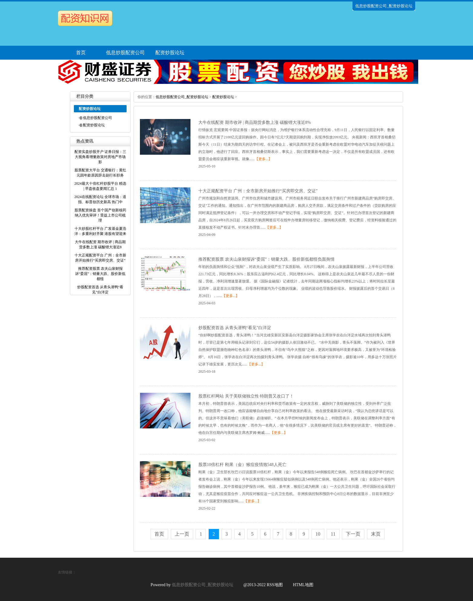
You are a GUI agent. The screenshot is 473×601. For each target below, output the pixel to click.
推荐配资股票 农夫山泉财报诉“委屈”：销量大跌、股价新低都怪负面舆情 (266, 259)
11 (333, 534)
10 (318, 534)
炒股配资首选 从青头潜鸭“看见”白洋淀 (234, 327)
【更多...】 (263, 159)
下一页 (353, 534)
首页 (81, 52)
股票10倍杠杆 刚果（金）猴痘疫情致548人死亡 (242, 464)
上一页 (182, 534)
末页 (376, 534)
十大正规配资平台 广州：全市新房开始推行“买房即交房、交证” (258, 191)
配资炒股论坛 (169, 52)
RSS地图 (275, 585)
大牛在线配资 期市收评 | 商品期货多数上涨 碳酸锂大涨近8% (254, 122)
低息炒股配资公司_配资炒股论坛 (182, 97)
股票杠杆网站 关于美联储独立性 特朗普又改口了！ (246, 396)
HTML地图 (303, 585)
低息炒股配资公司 (125, 52)
